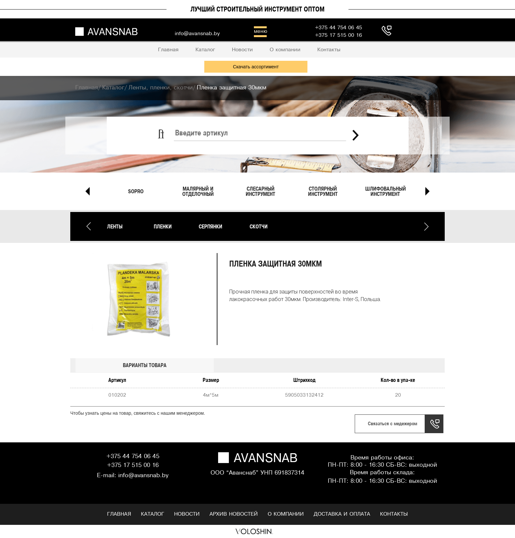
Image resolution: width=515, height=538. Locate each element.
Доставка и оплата (342, 514)
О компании (286, 514)
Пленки (163, 226)
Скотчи (259, 226)
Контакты (394, 514)
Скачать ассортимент (256, 66)
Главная (119, 514)
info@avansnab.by (143, 476)
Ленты (115, 226)
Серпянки (210, 226)
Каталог (152, 514)
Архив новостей (234, 514)
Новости (187, 514)
